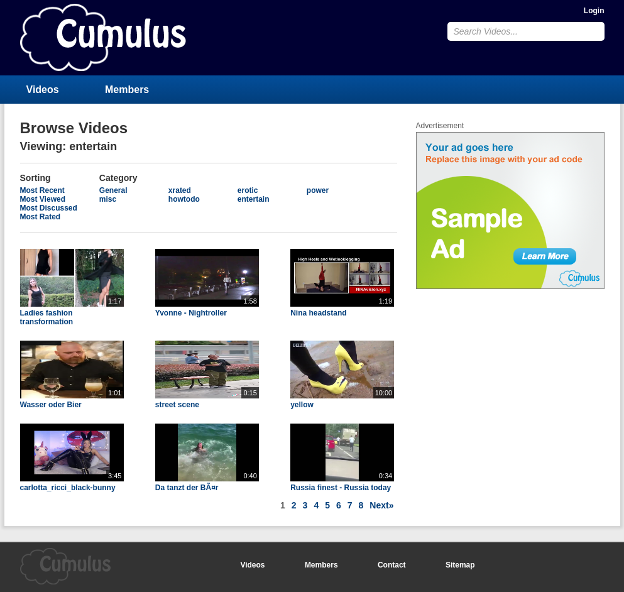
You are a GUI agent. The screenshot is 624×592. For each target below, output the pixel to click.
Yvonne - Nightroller (191, 313)
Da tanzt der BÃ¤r (187, 487)
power (318, 190)
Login (594, 10)
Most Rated (40, 216)
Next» (381, 505)
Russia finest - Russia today (340, 487)
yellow (302, 404)
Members (127, 89)
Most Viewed (42, 199)
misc (107, 199)
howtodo (184, 199)
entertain (254, 199)
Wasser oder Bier (51, 404)
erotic (248, 190)
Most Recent (42, 190)
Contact (392, 565)
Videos (42, 89)
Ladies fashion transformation (47, 317)
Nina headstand (318, 313)
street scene (177, 404)
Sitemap (460, 565)
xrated (179, 190)
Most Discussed (48, 208)
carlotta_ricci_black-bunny (68, 487)
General (113, 190)
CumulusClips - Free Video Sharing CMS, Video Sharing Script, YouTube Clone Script (103, 37)
